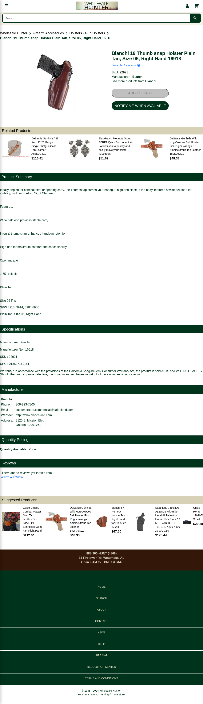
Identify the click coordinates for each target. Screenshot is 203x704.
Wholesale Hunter (13, 33)
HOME (101, 586)
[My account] (187, 6)
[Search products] (96, 18)
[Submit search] (195, 18)
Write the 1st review (126, 65)
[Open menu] (6, 6)
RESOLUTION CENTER (101, 666)
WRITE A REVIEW (12, 477)
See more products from (134, 81)
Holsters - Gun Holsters (87, 33)
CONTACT (101, 621)
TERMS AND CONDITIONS (101, 678)
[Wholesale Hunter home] (97, 6)
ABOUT (101, 609)
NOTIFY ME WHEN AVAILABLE (140, 106)
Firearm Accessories (48, 33)
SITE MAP (101, 655)
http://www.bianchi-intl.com (34, 415)
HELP (101, 643)
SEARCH (101, 598)
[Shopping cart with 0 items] (196, 6)
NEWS (101, 632)
